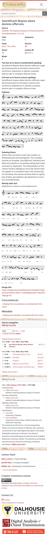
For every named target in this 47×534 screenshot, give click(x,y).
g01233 (40, 354)
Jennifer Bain (6, 462)
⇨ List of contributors (9, 470)
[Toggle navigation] (41, 4)
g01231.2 (29, 52)
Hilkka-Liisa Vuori (12, 390)
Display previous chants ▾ (11, 339)
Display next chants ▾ (10, 372)
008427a (40, 367)
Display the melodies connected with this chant (23, 315)
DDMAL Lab (5, 466)
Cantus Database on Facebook (12, 503)
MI (26, 46)
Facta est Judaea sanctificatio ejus (24, 367)
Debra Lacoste (7, 459)
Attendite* (16, 358)
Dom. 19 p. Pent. (9, 46)
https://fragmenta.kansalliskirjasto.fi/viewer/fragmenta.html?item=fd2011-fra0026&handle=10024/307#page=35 (23, 293)
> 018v (22, 331)
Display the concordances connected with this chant (22, 305)
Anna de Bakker (11, 418)
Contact (5, 500)
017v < (16, 331)
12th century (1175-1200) (16, 385)
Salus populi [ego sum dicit (21, 354)
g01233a (40, 358)
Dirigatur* (16, 361)
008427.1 (41, 364)
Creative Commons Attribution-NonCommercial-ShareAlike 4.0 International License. (22, 485)
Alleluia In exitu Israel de (21, 364)
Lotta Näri (9, 413)
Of (3, 52)
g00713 (40, 361)
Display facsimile (12, 333)
